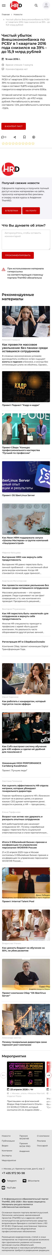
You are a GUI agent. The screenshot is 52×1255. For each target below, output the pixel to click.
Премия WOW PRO (24, 1144)
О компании (43, 1136)
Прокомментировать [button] (17, 255)
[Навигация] (3, 5)
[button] (46, 5)
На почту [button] (31, 210)
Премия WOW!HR (24, 1137)
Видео (5, 1145)
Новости (6, 1136)
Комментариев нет (15, 69)
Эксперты (7, 1155)
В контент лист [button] (13, 126)
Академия (24, 1151)
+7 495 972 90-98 (13, 1173)
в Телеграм (11, 210)
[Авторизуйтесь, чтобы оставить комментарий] (26, 240)
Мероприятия (9, 1160)
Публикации (8, 1141)
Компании (7, 1150)
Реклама (41, 1141)
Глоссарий (42, 1145)
